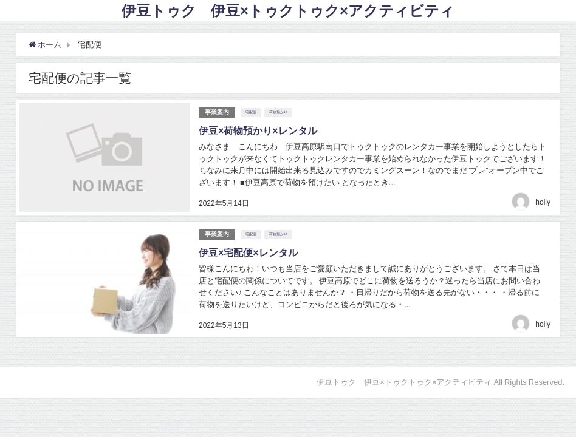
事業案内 (217, 112)
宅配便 (250, 112)
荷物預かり (278, 112)
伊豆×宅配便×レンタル (248, 252)
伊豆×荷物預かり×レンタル (258, 130)
